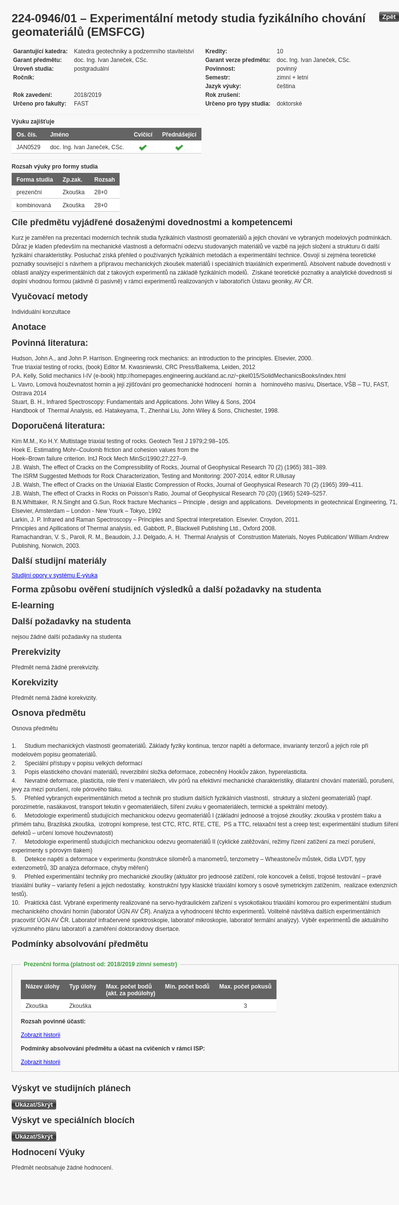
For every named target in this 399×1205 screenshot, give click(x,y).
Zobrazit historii (40, 1035)
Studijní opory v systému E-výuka (54, 575)
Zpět (389, 16)
